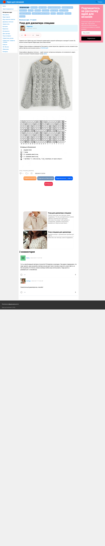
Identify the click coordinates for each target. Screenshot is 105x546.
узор (20, 170)
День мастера (6, 33)
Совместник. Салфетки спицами (9, 41)
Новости (5, 44)
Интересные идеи (7, 12)
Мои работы (6, 14)
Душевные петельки (8, 21)
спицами (25, 170)
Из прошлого (6, 31)
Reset (37, 35)
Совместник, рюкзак (8, 38)
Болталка (5, 26)
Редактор (29, 26)
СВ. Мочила (6, 47)
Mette (28, 258)
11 (23, 173)
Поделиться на (64, 178)
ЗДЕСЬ (45, 53)
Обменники (6, 49)
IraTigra (28, 281)
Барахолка (5, 28)
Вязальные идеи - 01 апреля (27, 20)
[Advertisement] (34, 201)
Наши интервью (7, 36)
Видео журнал (6, 17)
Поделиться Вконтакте (45, 178)
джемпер (31, 170)
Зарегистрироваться (8, 9)
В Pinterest (48, 184)
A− (22, 35)
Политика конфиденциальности (10, 304)
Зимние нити (6, 24)
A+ (33, 35)
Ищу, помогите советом (9, 19)
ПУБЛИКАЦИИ (44, 48)
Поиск (100, 2)
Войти (4, 6)
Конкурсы (5, 51)
